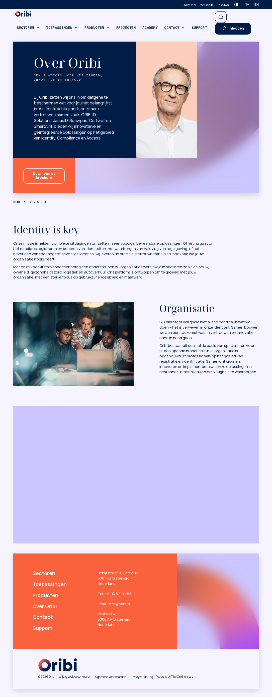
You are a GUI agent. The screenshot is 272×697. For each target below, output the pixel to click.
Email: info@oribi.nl (114, 603)
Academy (150, 27)
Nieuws (224, 5)
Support (199, 27)
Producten (94, 27)
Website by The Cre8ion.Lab (174, 676)
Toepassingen (59, 27)
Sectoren (25, 27)
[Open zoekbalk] (221, 17)
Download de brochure (44, 175)
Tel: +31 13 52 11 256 (115, 593)
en (256, 4)
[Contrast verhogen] (236, 4)
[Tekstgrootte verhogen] (247, 4)
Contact (171, 27)
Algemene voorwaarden (110, 677)
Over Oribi (189, 5)
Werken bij (207, 5)
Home (17, 202)
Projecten (126, 27)
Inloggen (233, 28)
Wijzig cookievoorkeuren (75, 676)
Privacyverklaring (141, 677)
